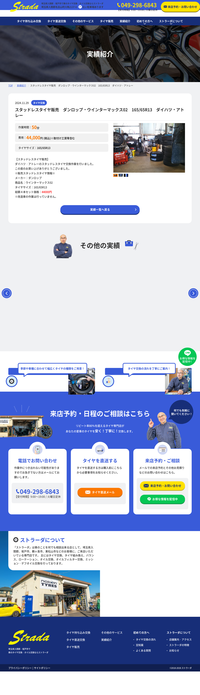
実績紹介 (21, 85)
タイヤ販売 (73, 670)
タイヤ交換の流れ (146, 662)
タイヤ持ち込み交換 (78, 656)
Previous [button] (110, 148)
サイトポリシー (42, 691)
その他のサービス (111, 656)
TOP (10, 85)
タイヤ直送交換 (75, 663)
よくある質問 (143, 674)
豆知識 (139, 668)
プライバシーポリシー (20, 691)
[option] (149, 148)
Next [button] (187, 148)
